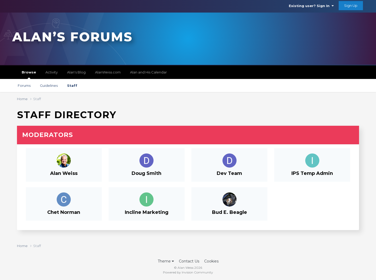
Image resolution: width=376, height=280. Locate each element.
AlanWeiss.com (108, 72)
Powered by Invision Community (188, 272)
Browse (29, 74)
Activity (51, 72)
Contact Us (189, 261)
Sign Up (350, 5)
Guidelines (49, 85)
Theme (166, 261)
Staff (72, 85)
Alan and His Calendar (148, 72)
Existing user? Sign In (311, 6)
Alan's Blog (76, 72)
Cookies (211, 261)
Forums (24, 85)
